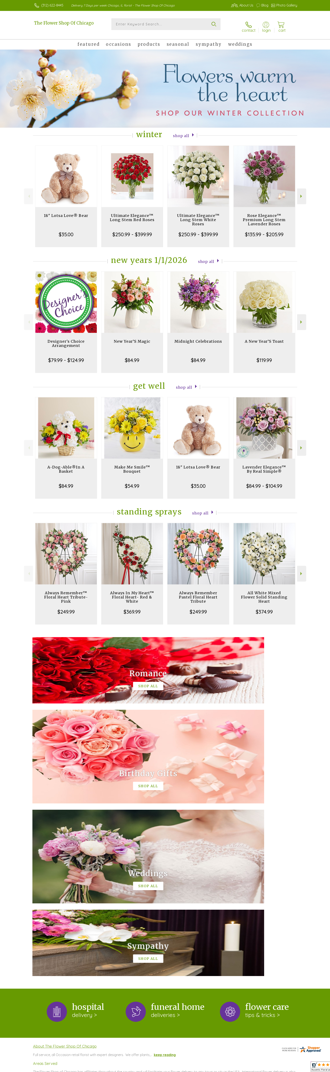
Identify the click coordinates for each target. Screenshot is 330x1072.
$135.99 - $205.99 (264, 230)
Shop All (181, 131)
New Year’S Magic (132, 337)
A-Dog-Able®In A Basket (66, 464)
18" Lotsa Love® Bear (66, 211)
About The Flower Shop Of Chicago (65, 869)
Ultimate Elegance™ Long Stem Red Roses (132, 213)
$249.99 (66, 607)
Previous (28, 192)
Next (301, 192)
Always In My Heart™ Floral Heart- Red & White (132, 592)
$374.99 (264, 607)
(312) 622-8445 (52, 5)
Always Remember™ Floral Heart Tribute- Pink (66, 592)
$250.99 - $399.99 (132, 230)
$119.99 (264, 356)
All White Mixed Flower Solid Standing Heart (264, 592)
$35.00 (66, 230)
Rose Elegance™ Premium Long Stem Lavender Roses (264, 215)
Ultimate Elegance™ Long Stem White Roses (198, 215)
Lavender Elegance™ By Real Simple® (264, 464)
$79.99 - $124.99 (66, 356)
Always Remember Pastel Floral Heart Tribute (198, 592)
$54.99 (132, 481)
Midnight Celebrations (198, 337)
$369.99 (132, 607)
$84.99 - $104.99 (264, 481)
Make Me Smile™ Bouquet (132, 464)
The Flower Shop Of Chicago (64, 23)
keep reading (165, 878)
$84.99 (132, 356)
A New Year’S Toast (264, 337)
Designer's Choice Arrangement (66, 339)
